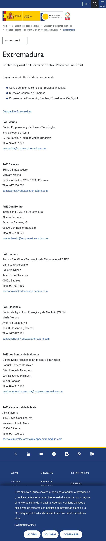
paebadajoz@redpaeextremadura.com (25, 291)
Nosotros (16, 481)
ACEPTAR (32, 534)
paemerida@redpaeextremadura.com (24, 148)
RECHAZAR (50, 534)
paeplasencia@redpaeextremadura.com (26, 338)
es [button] (87, 3)
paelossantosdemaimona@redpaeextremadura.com (32, 391)
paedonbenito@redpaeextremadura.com (26, 238)
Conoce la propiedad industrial (25, 26)
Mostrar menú (12, 40)
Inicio (4, 26)
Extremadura (69, 30)
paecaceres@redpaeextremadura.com (25, 190)
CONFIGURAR (71, 534)
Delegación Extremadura (17, 111)
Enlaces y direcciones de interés (58, 26)
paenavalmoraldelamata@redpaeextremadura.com (32, 439)
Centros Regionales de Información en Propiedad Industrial (32, 30)
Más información (25, 525)
